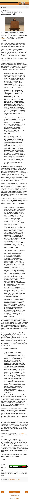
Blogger (17, 498)
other (22, 433)
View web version (14, 495)
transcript (3, 38)
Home (14, 492)
